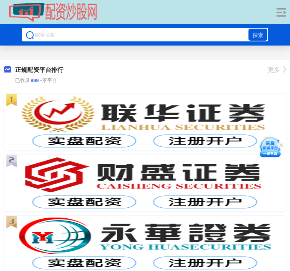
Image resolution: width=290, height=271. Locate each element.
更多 (277, 70)
